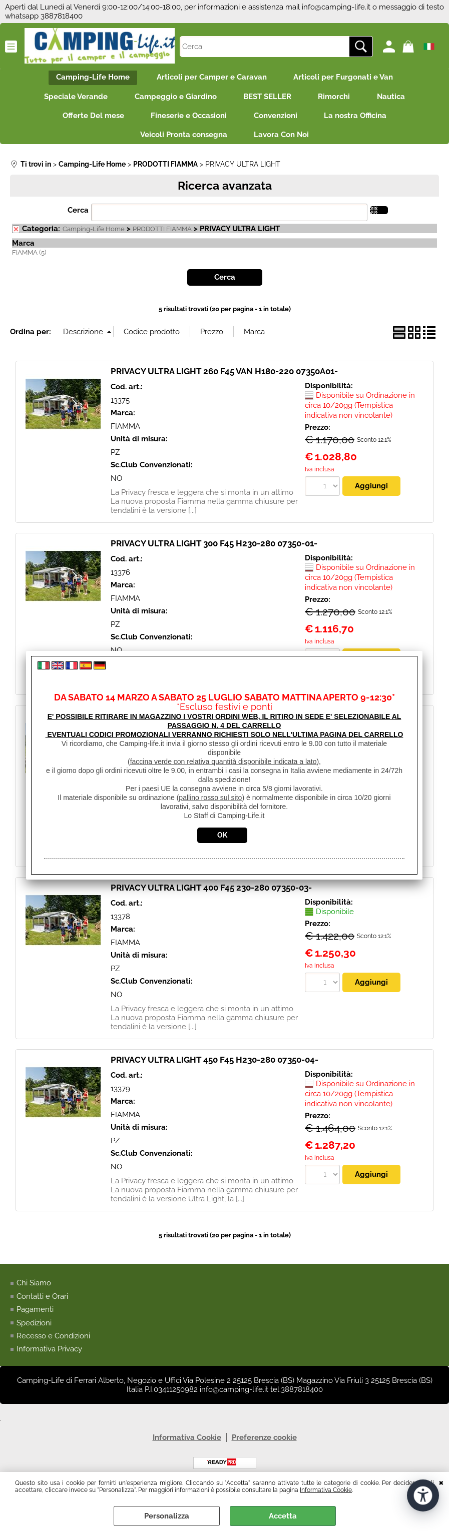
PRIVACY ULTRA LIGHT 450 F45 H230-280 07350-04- (214, 1069)
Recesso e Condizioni (53, 1344)
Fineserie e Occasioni (187, 121)
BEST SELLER (267, 99)
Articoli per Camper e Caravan (212, 78)
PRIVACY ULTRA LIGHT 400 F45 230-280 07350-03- (211, 897)
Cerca (78, 219)
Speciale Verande (69, 99)
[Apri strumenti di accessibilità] (423, 1495)
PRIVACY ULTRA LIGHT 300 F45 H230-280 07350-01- (214, 552)
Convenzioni (277, 121)
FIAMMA (125, 434)
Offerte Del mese (88, 121)
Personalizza (166, 1515)
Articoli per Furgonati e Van (346, 78)
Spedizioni (34, 1331)
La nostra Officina (360, 121)
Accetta (283, 1515)
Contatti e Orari (42, 1304)
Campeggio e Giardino (172, 99)
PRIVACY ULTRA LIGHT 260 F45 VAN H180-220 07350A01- (224, 380)
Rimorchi (337, 99)
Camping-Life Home (90, 78)
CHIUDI (441, 1482)
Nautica (397, 99)
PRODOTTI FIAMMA (162, 238)
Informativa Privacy (49, 1357)
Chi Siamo (34, 1291)
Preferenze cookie (264, 1446)
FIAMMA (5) (29, 261)
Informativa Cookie (326, 1489)
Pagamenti (35, 1318)
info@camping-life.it (336, 7)
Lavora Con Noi (283, 142)
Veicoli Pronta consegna (182, 142)
